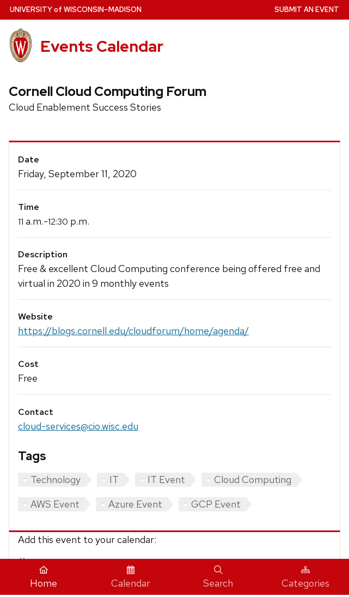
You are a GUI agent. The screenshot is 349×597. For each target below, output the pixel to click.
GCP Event (216, 504)
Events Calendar (101, 46)
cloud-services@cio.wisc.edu (78, 426)
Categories (305, 577)
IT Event (166, 479)
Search (218, 577)
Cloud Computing (252, 479)
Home (43, 577)
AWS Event (54, 504)
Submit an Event (306, 9)
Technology (55, 479)
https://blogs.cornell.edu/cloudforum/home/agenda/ (133, 330)
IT (114, 479)
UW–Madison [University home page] (76, 9)
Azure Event (135, 504)
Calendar (130, 577)
